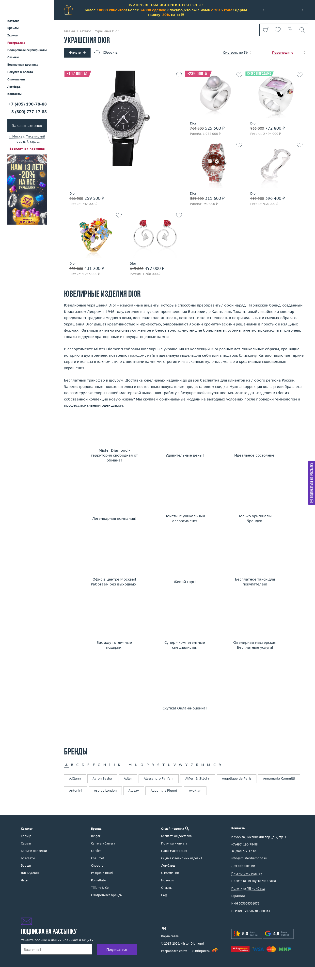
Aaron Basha (102, 778)
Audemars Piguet (164, 790)
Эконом (12, 35)
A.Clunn (75, 778)
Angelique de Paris (236, 778)
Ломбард (13, 87)
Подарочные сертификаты (27, 50)
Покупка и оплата (20, 72)
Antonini (75, 790)
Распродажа (16, 43)
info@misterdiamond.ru (249, 858)
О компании (16, 79)
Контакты (14, 94)
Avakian (195, 790)
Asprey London (105, 790)
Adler (128, 778)
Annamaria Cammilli (279, 778)
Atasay (133, 790)
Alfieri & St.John (197, 778)
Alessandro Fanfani (158, 778)
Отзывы (13, 57)
